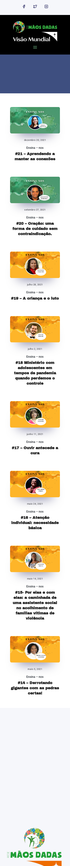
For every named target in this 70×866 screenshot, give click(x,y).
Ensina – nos (34, 148)
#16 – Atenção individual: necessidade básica (35, 523)
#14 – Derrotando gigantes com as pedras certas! (35, 688)
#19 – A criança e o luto (35, 298)
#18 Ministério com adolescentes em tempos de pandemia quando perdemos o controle (35, 373)
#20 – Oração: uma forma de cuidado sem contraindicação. (35, 228)
